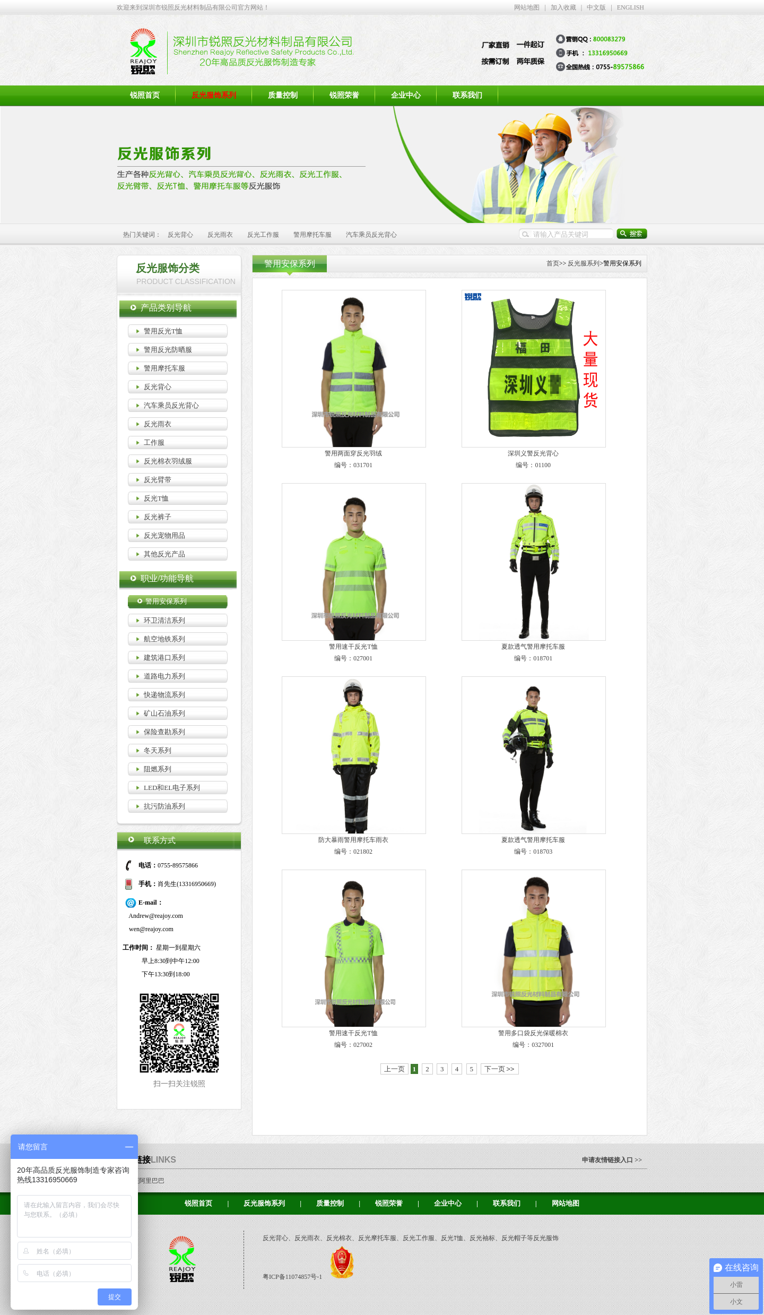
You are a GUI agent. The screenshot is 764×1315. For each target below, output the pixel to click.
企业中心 (406, 95)
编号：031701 (353, 465)
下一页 (499, 1069)
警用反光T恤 (163, 331)
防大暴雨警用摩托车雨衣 (353, 840)
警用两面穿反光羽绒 (353, 453)
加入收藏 (563, 7)
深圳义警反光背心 (533, 453)
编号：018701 (533, 658)
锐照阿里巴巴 (145, 1180)
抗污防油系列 (164, 806)
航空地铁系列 (164, 639)
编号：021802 (353, 851)
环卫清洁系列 (164, 620)
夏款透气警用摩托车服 (533, 646)
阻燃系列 (157, 769)
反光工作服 (263, 234)
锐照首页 (145, 95)
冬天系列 (157, 750)
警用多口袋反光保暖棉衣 (533, 1033)
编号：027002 (353, 1044)
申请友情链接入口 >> (612, 1160)
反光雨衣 (220, 234)
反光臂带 (157, 480)
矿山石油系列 (164, 713)
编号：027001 (353, 658)
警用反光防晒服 (168, 350)
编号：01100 (533, 465)
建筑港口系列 (164, 657)
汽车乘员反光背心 (371, 234)
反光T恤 (156, 498)
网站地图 (527, 7)
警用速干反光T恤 (353, 646)
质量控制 (283, 95)
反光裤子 (157, 517)
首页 (552, 263)
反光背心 (180, 234)
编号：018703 (533, 851)
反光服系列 (584, 263)
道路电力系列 (164, 676)
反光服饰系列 (264, 1203)
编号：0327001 (533, 1044)
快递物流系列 (164, 695)
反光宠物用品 (164, 535)
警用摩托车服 (312, 234)
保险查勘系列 (164, 732)
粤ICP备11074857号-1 (293, 1276)
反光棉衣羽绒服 (168, 461)
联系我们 (467, 95)
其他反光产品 (164, 554)
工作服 (154, 442)
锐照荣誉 (344, 95)
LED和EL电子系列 (172, 788)
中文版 (596, 7)
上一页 (394, 1069)
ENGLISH (630, 7)
